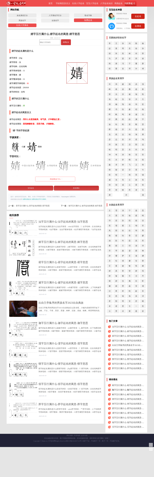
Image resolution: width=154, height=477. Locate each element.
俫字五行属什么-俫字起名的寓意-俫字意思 (131, 404)
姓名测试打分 (22, 15)
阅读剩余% (56, 179)
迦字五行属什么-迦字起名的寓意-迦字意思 (63, 341)
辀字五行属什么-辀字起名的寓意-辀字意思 (131, 399)
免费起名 (88, 20)
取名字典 (88, 15)
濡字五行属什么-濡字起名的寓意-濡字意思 (63, 365)
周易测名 (128, 3)
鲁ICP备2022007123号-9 (74, 471)
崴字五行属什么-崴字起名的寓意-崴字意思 (63, 293)
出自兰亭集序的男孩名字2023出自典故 (60, 317)
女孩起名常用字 (116, 205)
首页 (50, 3)
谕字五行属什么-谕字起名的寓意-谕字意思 (85, 206)
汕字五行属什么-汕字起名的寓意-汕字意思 (63, 221)
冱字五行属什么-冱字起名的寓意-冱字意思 (131, 427)
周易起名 (118, 3)
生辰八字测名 (22, 25)
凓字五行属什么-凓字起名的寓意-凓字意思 (131, 413)
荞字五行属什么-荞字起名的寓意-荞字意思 (63, 437)
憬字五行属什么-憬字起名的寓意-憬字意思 (63, 389)
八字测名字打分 (55, 15)
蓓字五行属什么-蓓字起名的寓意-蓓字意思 (33, 206)
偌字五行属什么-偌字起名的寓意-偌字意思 (63, 269)
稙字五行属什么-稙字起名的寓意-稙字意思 (131, 385)
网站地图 (70, 465)
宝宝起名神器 (115, 10)
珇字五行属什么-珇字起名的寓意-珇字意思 (131, 418)
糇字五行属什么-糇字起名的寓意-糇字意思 (131, 394)
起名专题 (84, 465)
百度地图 (77, 465)
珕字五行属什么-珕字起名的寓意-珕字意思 (131, 422)
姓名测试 (76, 188)
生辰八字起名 (78, 3)
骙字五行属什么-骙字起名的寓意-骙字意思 (131, 408)
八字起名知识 (106, 3)
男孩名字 (22, 20)
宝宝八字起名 (92, 3)
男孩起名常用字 (116, 78)
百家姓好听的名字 (117, 37)
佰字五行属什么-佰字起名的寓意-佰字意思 (63, 413)
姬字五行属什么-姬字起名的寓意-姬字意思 (63, 245)
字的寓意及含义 (63, 3)
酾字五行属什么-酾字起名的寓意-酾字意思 (131, 390)
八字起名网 (51, 471)
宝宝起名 (31, 188)
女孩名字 (55, 20)
